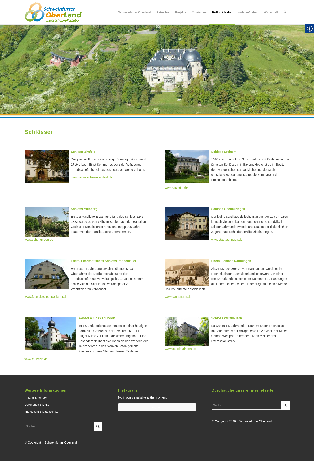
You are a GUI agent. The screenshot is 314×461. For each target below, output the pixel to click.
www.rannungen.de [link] (178, 296)
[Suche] (63, 426)
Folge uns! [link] (157, 407)
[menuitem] (134, 12)
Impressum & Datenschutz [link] (41, 411)
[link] (53, 12)
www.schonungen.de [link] (39, 239)
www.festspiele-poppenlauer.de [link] (46, 296)
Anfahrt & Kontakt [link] (36, 397)
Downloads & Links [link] (37, 404)
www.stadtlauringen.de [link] (180, 348)
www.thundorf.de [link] (36, 359)
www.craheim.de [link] (176, 187)
